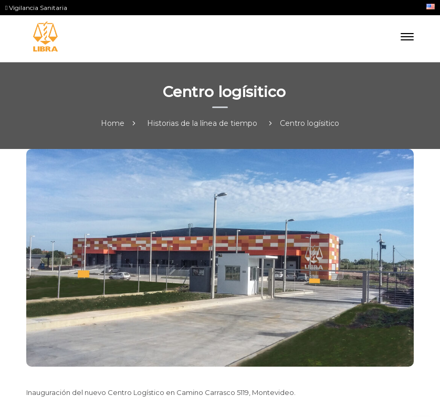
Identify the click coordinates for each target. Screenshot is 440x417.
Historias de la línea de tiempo (202, 123)
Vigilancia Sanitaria (36, 8)
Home (112, 123)
